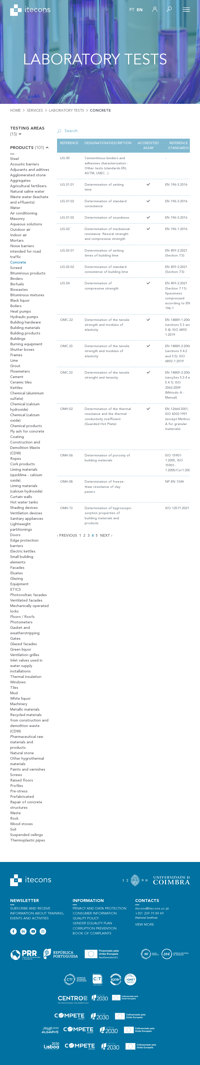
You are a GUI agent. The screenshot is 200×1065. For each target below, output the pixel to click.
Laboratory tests (66, 110)
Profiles (16, 786)
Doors (15, 535)
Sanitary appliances (26, 519)
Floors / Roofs (22, 617)
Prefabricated (22, 797)
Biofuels (17, 284)
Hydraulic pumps (24, 317)
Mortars (17, 240)
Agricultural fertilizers (28, 186)
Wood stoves (21, 824)
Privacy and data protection (99, 908)
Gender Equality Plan (92, 923)
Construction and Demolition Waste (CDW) (25, 448)
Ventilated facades (26, 600)
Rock (14, 818)
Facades (17, 568)
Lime (14, 360)
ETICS (15, 589)
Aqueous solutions (26, 224)
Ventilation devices (26, 513)
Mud (14, 693)
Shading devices (24, 508)
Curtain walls (21, 497)
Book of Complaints (92, 933)
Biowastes (19, 290)
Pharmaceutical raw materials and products (26, 742)
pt (132, 10)
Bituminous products (28, 273)
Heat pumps (20, 311)
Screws (16, 775)
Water (15, 208)
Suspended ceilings (26, 835)
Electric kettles (22, 551)
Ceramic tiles (21, 382)
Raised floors (21, 780)
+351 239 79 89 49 (149, 913)
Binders (16, 279)
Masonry (17, 219)
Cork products (22, 464)
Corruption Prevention (94, 928)
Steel (14, 159)
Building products (25, 333)
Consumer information (95, 913)
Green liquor (20, 649)
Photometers (21, 622)
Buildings (18, 339)
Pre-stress (19, 791)
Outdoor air (20, 230)
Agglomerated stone (28, 175)
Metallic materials (25, 709)
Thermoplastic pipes (27, 840)
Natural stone (22, 753)
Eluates (16, 573)
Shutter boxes (22, 350)
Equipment (19, 584)
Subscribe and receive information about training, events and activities (37, 913)
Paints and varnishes (27, 769)
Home (15, 110)
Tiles (14, 688)
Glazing (16, 579)
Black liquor (20, 300)
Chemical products (26, 426)
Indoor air (18, 235)
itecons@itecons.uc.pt (152, 908)
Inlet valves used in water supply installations (26, 666)
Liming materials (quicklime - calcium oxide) (26, 475)
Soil (13, 829)
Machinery (18, 704)
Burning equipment (26, 344)
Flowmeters (20, 371)
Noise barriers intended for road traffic (25, 251)
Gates (15, 639)
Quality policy (86, 918)
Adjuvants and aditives (29, 170)
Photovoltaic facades (28, 595)
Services (35, 110)
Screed (16, 268)
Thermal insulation (25, 677)
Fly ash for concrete (27, 431)
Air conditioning (23, 213)
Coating (17, 437)
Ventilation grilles (24, 655)
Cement (16, 377)
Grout (15, 366)
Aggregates (20, 181)
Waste (15, 813)
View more (144, 924)
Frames (16, 355)
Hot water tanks (24, 502)
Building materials (25, 328)
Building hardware (25, 322)
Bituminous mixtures (27, 295)
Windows (18, 682)
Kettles (16, 388)
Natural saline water (27, 191)
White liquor (20, 698)
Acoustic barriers (24, 164)
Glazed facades (23, 644)
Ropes (15, 459)
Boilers (16, 306)
